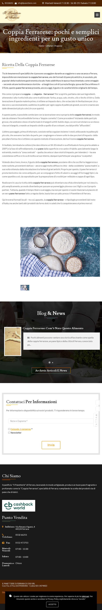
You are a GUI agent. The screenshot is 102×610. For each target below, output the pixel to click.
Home (41, 46)
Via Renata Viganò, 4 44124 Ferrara (25, 528)
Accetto (52, 604)
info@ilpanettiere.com (27, 3)
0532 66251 (21, 535)
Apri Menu (97, 15)
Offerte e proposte (54, 46)
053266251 (9, 3)
